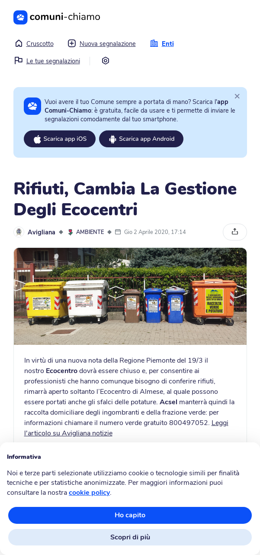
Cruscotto (34, 43)
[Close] (237, 95)
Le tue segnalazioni (47, 61)
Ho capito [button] (130, 515)
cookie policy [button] (89, 492)
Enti (162, 43)
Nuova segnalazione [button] (101, 43)
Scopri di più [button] (130, 537)
